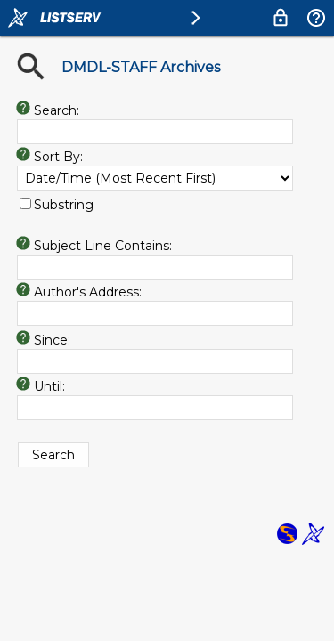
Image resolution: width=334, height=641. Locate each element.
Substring (64, 205)
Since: (52, 340)
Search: (56, 110)
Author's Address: (88, 292)
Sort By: (58, 157)
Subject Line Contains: (103, 246)
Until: (49, 386)
